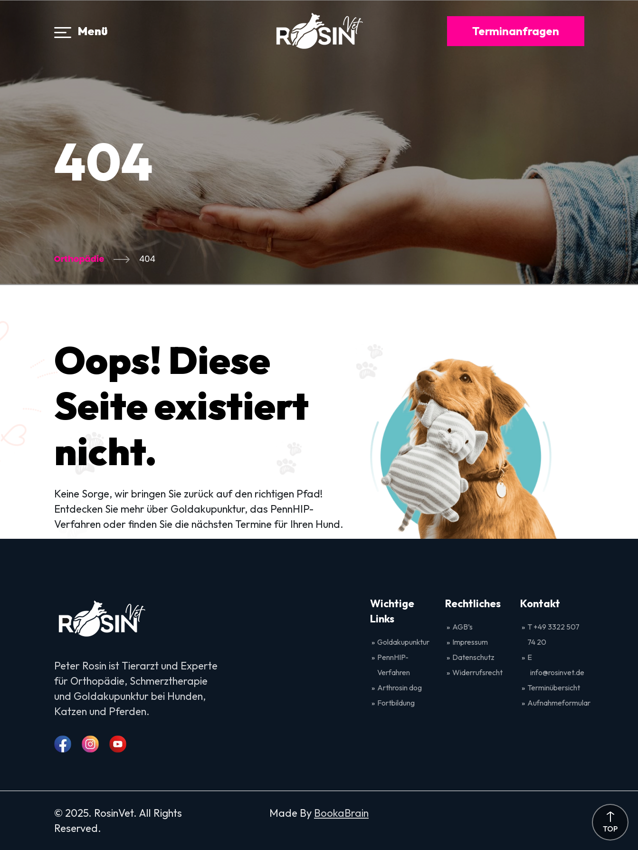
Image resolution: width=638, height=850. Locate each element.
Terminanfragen (515, 31)
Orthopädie (79, 259)
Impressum (470, 642)
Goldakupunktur (403, 642)
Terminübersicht (553, 687)
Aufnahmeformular (558, 702)
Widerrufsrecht (477, 672)
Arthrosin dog (399, 687)
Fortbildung (396, 702)
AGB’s (463, 626)
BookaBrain (341, 813)
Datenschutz (473, 657)
